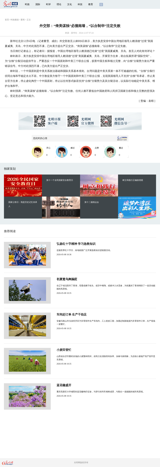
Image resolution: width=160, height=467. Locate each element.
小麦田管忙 (54, 349)
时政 (27, 4)
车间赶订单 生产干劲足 (62, 314)
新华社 (74, 33)
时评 (48, 4)
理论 (59, 4)
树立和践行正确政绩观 (132, 180)
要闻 (23, 20)
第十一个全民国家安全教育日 (59, 180)
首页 (7, 20)
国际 (37, 4)
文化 (69, 4)
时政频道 (15, 20)
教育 (90, 4)
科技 (80, 4)
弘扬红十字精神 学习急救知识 (66, 243)
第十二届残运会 (91, 202)
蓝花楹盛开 (54, 385)
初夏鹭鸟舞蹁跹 (57, 279)
